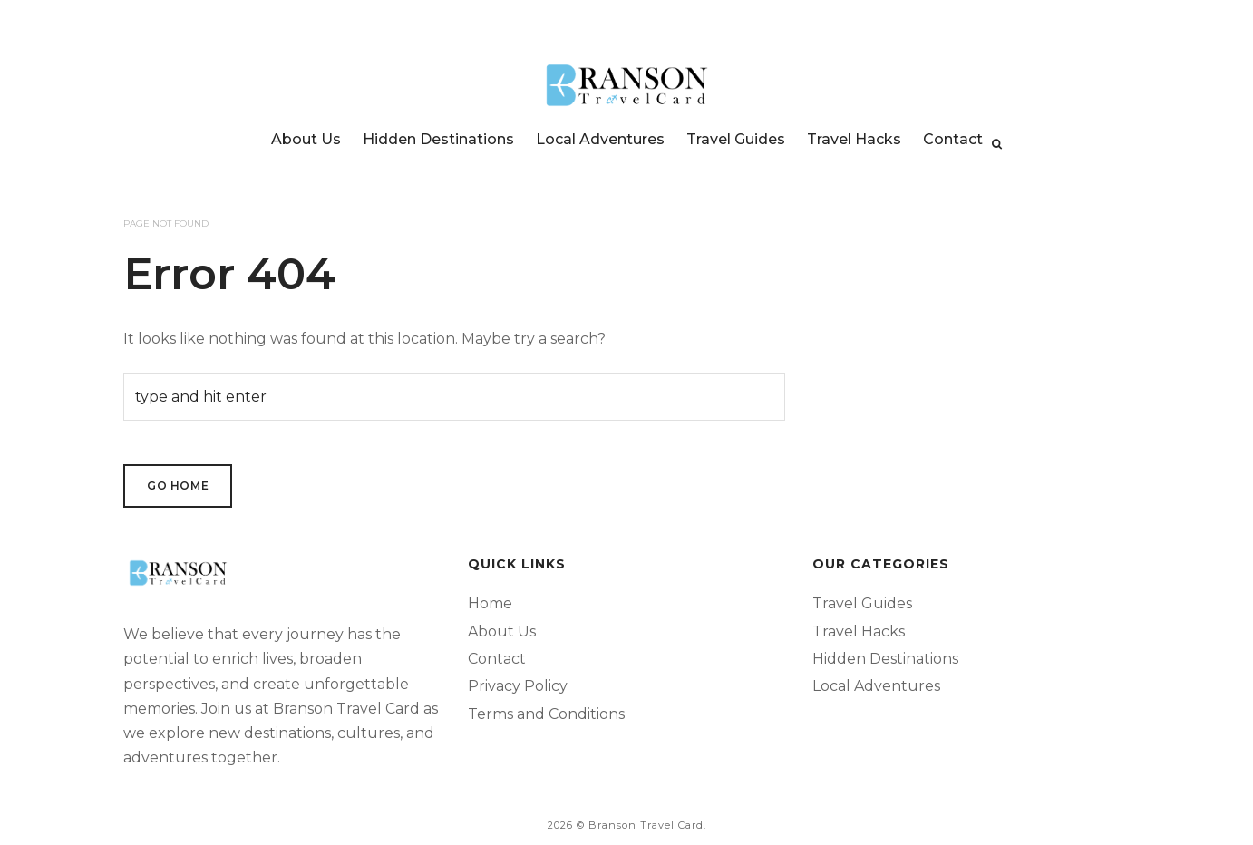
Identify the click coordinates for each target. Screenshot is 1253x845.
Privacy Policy (518, 685)
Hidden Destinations (438, 139)
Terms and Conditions (546, 714)
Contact (953, 139)
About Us (306, 139)
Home (490, 603)
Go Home (178, 485)
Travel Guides (735, 139)
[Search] (997, 144)
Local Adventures (600, 139)
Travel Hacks (854, 139)
